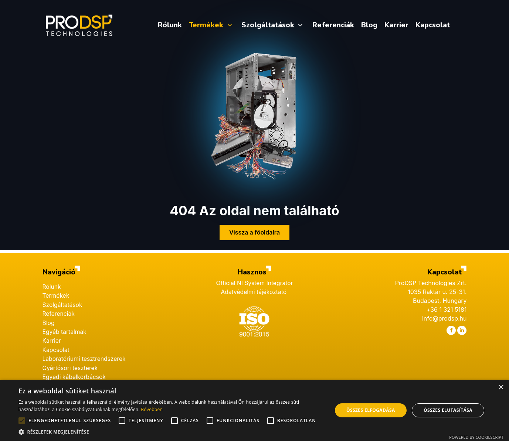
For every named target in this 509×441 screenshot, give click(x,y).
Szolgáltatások (63, 302)
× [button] (500, 387)
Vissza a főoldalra (254, 230)
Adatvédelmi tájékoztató (254, 290)
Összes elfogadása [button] (370, 410)
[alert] (254, 410)
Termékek (56, 293)
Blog (49, 320)
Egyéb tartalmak (65, 329)
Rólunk (52, 284)
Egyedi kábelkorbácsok (75, 373)
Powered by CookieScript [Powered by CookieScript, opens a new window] (476, 437)
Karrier (52, 338)
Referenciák (59, 311)
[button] (170, 431)
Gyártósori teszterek (71, 364)
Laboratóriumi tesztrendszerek (85, 355)
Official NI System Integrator (254, 281)
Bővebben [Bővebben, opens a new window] (152, 409)
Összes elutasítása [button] (448, 410)
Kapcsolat (56, 347)
